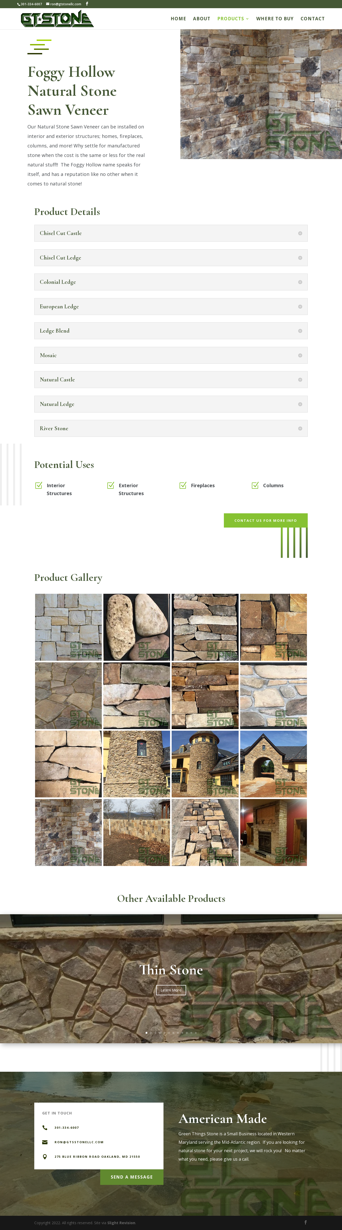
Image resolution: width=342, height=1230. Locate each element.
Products (230, 19)
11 (191, 1033)
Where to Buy (275, 19)
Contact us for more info (265, 520)
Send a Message (132, 1177)
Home (178, 19)
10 (187, 1033)
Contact (313, 19)
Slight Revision (121, 1222)
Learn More (171, 990)
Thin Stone (171, 970)
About (201, 19)
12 (196, 1033)
